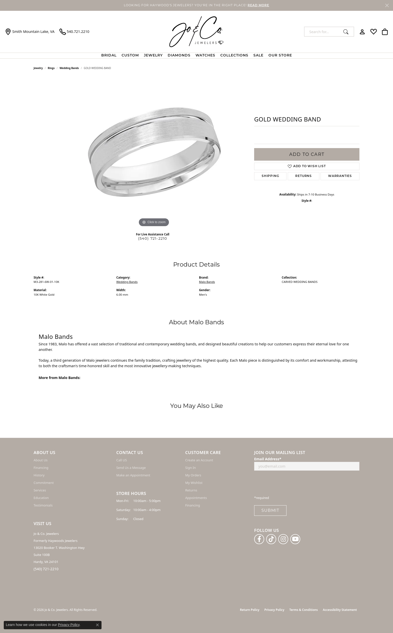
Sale (258, 55)
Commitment (44, 482)
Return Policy (249, 610)
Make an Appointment (133, 475)
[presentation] (292, 484)
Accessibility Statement (340, 610)
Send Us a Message (131, 467)
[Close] (387, 5)
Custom (130, 55)
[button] (362, 32)
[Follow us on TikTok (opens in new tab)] (271, 539)
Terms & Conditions (303, 610)
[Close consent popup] (97, 624)
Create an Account (199, 460)
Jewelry (153, 55)
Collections (234, 55)
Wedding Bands (69, 68)
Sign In (190, 467)
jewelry (38, 68)
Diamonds (179, 55)
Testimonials (43, 505)
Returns (303, 176)
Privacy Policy (274, 610)
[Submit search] (347, 31)
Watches (205, 55)
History (39, 475)
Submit (270, 510)
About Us (41, 460)
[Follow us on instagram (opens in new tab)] (283, 539)
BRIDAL (109, 55)
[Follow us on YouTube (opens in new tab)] (295, 539)
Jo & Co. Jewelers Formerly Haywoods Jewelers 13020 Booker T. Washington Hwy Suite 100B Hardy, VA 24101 (59, 547)
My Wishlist (194, 482)
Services (40, 490)
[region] (154, 153)
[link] (29, 32)
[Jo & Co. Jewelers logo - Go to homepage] (196, 31)
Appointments (196, 497)
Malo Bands (207, 282)
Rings (51, 68)
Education (41, 497)
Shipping (270, 176)
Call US (121, 460)
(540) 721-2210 (152, 238)
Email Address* (267, 459)
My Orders (193, 475)
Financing (41, 467)
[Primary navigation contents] (196, 55)
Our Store (280, 55)
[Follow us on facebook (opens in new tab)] (259, 539)
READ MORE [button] (258, 5)
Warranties (340, 176)
